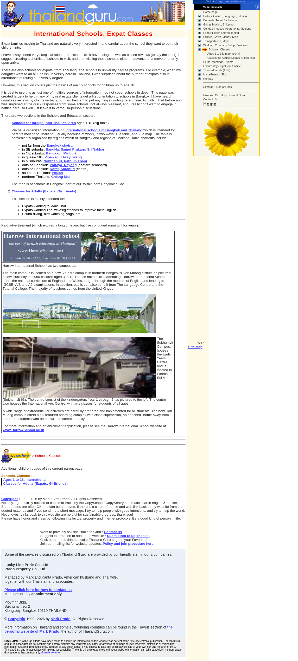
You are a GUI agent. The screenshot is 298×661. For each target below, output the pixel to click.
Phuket (57, 173)
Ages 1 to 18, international (24, 480)
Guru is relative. (51, 652)
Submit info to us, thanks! (128, 536)
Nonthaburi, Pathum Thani (65, 161)
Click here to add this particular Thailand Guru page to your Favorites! (93, 540)
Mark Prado (61, 619)
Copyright (9, 499)
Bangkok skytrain (61, 145)
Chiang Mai (60, 177)
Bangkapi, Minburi (61, 153)
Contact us (113, 532)
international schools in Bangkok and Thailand (103, 130)
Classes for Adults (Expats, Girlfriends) (44, 191)
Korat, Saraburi (62, 169)
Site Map (195, 347)
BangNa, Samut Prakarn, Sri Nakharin (76, 149)
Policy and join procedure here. (129, 544)
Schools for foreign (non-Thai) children (44, 123)
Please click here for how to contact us (38, 590)
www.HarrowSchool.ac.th (23, 430)
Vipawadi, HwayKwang (63, 157)
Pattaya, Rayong (63, 165)
